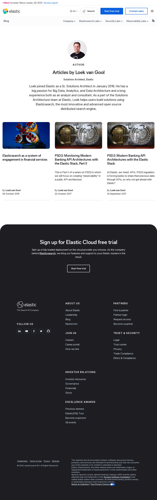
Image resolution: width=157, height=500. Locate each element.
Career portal (72, 344)
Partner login (120, 314)
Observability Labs (136, 21)
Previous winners (74, 408)
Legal (116, 339)
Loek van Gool (13, 190)
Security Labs (113, 21)
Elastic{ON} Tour (74, 413)
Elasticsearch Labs (89, 21)
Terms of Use (35, 461)
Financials (70, 388)
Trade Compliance (123, 353)
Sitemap (55, 461)
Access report (51, 3)
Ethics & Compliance (124, 358)
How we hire (72, 349)
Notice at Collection (80, 484)
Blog (6, 20)
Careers (69, 339)
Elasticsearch (48, 253)
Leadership (71, 314)
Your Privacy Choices (100, 484)
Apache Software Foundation (117, 477)
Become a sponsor (75, 417)
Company (68, 21)
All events (70, 422)
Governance (72, 383)
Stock (68, 392)
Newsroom (71, 323)
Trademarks (22, 461)
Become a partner (123, 323)
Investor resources (75, 379)
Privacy (117, 349)
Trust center (120, 344)
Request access (122, 319)
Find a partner (120, 310)
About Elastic (72, 310)
